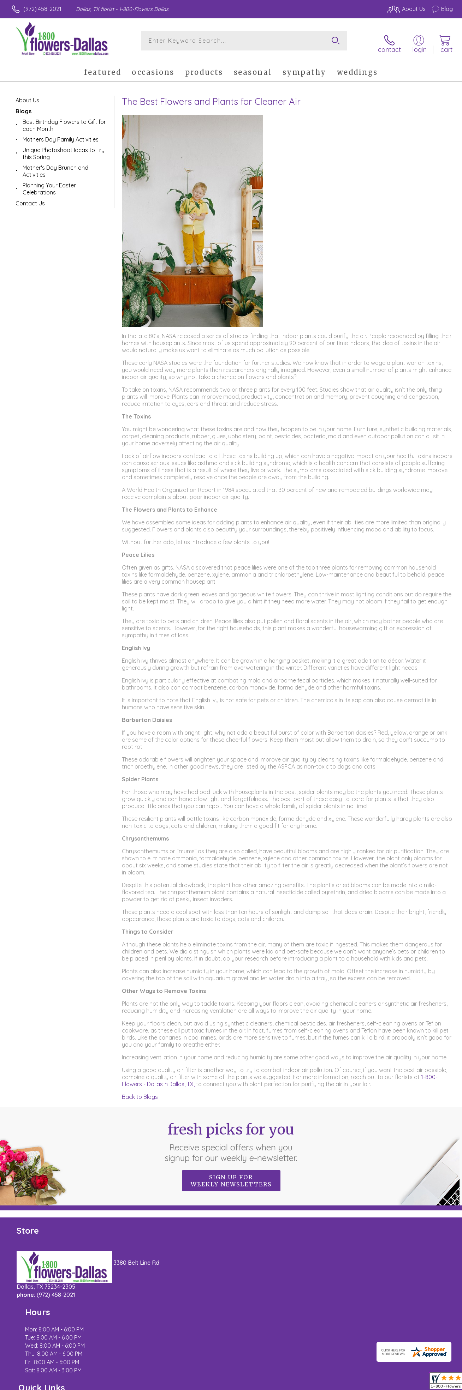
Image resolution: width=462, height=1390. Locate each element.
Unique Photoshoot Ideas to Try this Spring (64, 149)
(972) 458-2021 (42, 8)
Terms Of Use (297, 1383)
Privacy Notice (338, 1383)
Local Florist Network (389, 1383)
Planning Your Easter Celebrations (49, 184)
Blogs (23, 106)
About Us (27, 95)
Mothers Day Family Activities (61, 134)
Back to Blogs (140, 1091)
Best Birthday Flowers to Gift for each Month (64, 120)
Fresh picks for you (231, 1137)
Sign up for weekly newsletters (231, 1176)
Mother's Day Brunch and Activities (55, 166)
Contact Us (30, 198)
